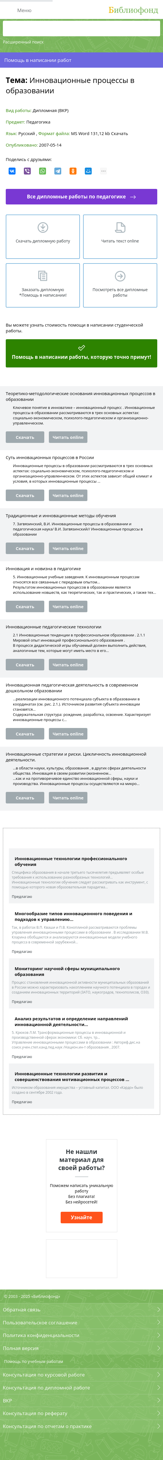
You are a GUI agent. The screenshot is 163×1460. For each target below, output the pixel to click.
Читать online (68, 437)
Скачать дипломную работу (43, 241)
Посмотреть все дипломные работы (120, 292)
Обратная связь (22, 1309)
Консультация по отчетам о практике (47, 1426)
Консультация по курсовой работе (44, 1374)
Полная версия (21, 1348)
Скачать (119, 133)
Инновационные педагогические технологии (53, 626)
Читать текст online (120, 241)
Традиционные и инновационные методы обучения (61, 515)
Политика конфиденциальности (41, 1335)
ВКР (7, 1400)
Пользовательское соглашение (40, 1322)
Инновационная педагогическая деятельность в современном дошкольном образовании (72, 687)
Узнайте (81, 1217)
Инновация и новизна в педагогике (43, 568)
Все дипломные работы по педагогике (76, 196)
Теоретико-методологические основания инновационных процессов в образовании (80, 396)
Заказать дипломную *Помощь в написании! (43, 292)
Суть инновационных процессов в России (50, 457)
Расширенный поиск (23, 42)
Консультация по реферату (35, 1413)
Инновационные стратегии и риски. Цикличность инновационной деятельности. (76, 757)
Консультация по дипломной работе (46, 1387)
